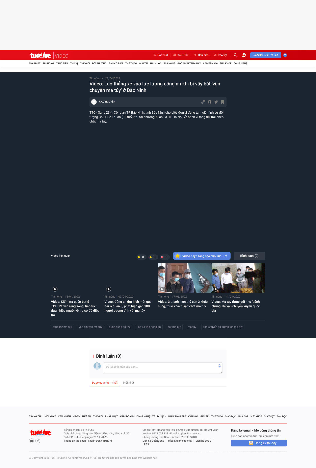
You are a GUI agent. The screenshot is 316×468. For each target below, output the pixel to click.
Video (76, 416)
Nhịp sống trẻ (177, 416)
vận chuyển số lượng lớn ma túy (223, 327)
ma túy (192, 327)
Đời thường (99, 63)
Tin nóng (48, 63)
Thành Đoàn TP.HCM (100, 440)
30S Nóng (169, 63)
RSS (146, 444)
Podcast (160, 55)
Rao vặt (220, 55)
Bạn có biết (116, 63)
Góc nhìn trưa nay (189, 63)
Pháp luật (111, 416)
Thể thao (131, 63)
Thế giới (85, 63)
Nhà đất (243, 416)
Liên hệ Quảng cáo (153, 440)
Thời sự (86, 416)
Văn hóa (193, 416)
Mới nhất (35, 63)
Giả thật (269, 416)
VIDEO (62, 56)
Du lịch (161, 416)
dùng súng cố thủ (120, 327)
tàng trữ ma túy (62, 327)
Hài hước (155, 63)
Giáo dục (230, 416)
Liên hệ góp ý (203, 440)
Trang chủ (36, 416)
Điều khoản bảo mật (180, 440)
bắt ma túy (174, 327)
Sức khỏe (226, 63)
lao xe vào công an (149, 327)
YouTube (180, 55)
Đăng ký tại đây (265, 443)
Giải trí (143, 63)
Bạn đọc (282, 416)
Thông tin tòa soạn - (76, 440)
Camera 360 (210, 63)
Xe (153, 416)
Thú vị (74, 63)
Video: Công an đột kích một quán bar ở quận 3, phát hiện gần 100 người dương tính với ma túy (129, 306)
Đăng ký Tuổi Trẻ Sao (266, 55)
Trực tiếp (62, 63)
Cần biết (200, 55)
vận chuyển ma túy (90, 327)
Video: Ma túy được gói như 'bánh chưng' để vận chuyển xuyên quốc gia (236, 306)
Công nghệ (240, 63)
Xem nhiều (64, 416)
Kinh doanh (127, 416)
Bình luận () (249, 256)
